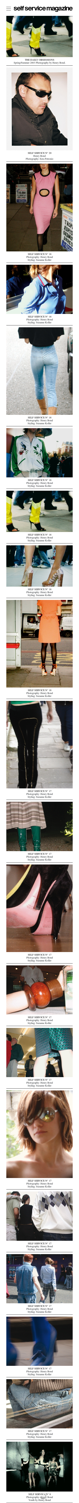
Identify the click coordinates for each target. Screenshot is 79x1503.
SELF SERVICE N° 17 (39, 791)
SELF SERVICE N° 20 (39, 153)
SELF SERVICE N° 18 (39, 254)
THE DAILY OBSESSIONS (39, 60)
